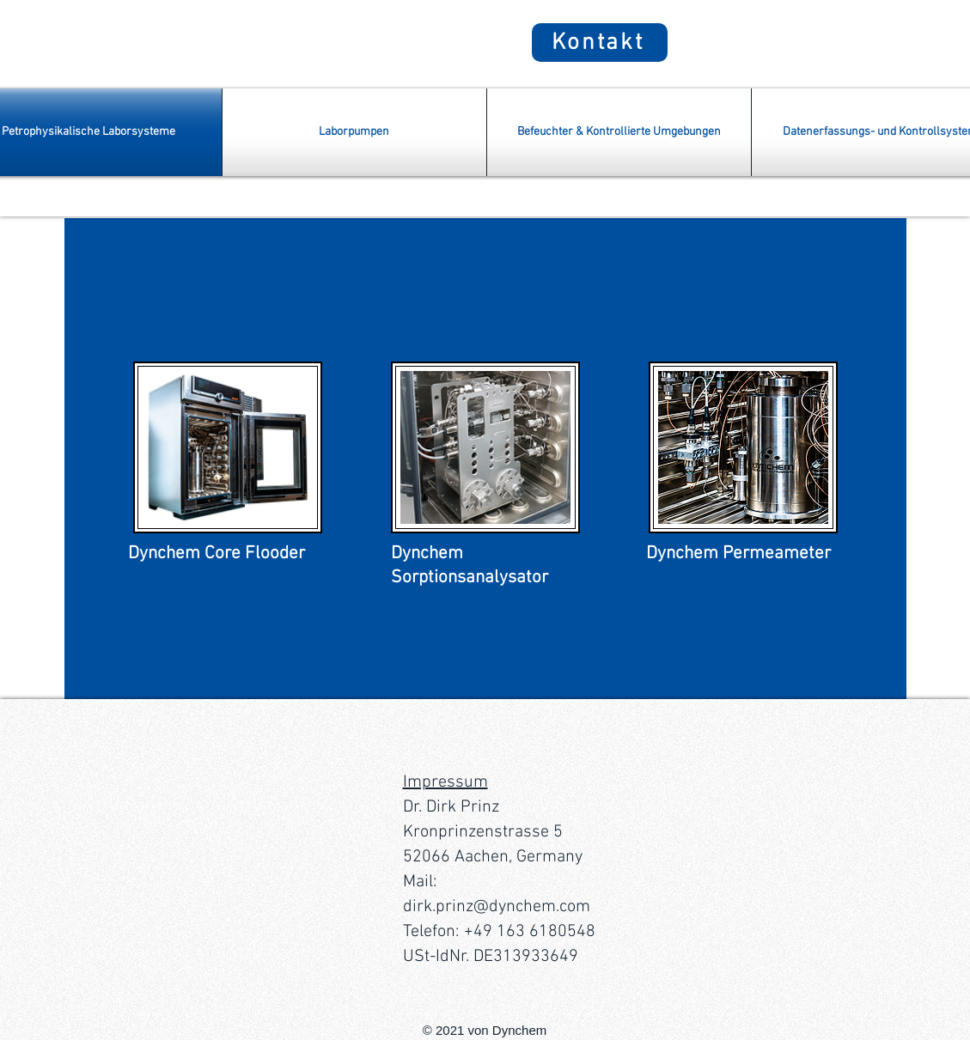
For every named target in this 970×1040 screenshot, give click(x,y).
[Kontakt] (600, 42)
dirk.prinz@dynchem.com (496, 907)
